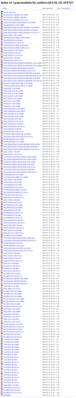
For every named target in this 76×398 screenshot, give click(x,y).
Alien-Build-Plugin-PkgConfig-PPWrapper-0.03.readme (23, 65)
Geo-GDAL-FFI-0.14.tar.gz (13, 306)
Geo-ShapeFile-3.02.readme (13, 205)
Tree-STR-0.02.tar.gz (11, 362)
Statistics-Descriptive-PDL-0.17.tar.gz (18, 250)
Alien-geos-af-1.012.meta (13, 230)
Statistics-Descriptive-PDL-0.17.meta (17, 248)
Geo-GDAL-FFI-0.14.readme (13, 291)
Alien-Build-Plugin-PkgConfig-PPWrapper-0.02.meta (22, 73)
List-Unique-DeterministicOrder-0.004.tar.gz (20, 240)
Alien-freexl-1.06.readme (13, 182)
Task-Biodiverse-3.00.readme (14, 25)
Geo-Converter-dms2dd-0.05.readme (16, 15)
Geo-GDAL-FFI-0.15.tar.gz (13, 337)
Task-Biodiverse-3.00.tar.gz (14, 42)
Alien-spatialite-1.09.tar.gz (14, 222)
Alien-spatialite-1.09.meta (13, 220)
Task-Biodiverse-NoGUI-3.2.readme (16, 177)
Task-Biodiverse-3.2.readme (13, 174)
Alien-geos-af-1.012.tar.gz (13, 233)
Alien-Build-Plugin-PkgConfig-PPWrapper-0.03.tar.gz (23, 80)
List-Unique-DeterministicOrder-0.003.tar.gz (20, 172)
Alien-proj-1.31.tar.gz (12, 321)
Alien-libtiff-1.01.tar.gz (13, 55)
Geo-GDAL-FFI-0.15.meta (12, 334)
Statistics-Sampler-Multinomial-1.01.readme (20, 22)
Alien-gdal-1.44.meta (11, 385)
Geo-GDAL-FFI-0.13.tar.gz (13, 276)
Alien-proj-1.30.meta (11, 268)
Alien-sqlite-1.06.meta (12, 58)
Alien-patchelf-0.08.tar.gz (13, 131)
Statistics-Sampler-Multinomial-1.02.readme (20, 162)
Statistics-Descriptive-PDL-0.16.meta (17, 134)
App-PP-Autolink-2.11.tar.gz (14, 228)
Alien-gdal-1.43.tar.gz (12, 316)
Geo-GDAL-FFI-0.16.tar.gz (13, 392)
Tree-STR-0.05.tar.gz (11, 377)
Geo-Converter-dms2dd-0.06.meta (15, 281)
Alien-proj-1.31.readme (12, 106)
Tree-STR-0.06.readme (11, 352)
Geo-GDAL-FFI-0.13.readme (13, 235)
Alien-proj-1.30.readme (12, 103)
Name (5, 8)
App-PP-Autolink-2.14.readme (14, 301)
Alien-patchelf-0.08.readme (13, 116)
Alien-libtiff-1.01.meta (12, 53)
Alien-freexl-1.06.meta (12, 253)
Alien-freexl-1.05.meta (12, 200)
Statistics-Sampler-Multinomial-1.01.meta (19, 68)
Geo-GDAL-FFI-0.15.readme (13, 293)
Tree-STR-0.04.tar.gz (11, 372)
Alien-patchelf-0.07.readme (13, 113)
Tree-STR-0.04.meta (10, 369)
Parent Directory (10, 12)
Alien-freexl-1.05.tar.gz (13, 202)
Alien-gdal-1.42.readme (12, 88)
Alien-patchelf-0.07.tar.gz (13, 121)
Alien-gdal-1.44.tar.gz (12, 387)
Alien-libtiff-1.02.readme (13, 96)
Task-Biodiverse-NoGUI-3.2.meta (15, 189)
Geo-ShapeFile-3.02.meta (12, 210)
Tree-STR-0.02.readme (11, 342)
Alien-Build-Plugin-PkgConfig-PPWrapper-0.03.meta (22, 78)
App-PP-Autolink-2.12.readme (14, 141)
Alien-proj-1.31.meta (11, 319)
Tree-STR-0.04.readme (11, 347)
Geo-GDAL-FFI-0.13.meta (12, 273)
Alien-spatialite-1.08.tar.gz (14, 126)
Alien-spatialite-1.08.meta (13, 124)
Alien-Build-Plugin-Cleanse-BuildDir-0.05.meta (21, 30)
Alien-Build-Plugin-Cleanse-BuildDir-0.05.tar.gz (21, 32)
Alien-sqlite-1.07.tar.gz (13, 154)
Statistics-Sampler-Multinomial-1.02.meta (19, 164)
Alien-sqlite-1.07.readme (13, 98)
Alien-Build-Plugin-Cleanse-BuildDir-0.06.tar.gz (21, 149)
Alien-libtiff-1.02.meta (12, 258)
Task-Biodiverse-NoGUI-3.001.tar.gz (16, 47)
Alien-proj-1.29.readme (12, 101)
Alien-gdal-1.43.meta (11, 314)
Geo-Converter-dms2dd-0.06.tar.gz (16, 283)
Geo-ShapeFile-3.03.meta (12, 215)
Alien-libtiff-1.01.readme (13, 50)
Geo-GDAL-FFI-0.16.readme (13, 296)
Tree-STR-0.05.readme (11, 349)
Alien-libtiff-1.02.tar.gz (13, 260)
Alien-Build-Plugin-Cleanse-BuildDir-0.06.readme (21, 144)
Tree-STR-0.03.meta (10, 364)
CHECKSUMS (7, 395)
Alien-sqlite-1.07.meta (12, 151)
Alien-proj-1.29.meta (11, 263)
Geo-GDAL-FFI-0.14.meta (12, 304)
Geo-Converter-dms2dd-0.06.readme (16, 278)
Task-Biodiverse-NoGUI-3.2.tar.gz (16, 192)
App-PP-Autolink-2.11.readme (14, 139)
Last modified (47, 8)
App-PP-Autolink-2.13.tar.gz (14, 326)
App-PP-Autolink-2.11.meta (13, 225)
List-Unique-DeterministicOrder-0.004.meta (19, 238)
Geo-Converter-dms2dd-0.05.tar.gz (16, 20)
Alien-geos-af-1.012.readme (13, 93)
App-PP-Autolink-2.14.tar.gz (14, 331)
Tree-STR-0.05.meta (10, 375)
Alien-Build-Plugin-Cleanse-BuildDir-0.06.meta (21, 146)
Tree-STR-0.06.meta (10, 380)
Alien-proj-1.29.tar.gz (12, 266)
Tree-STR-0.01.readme (11, 339)
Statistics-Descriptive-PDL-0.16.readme (18, 83)
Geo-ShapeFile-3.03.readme (13, 207)
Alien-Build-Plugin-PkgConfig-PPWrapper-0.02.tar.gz (23, 75)
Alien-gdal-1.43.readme (12, 309)
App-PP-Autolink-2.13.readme (14, 298)
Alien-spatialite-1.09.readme (14, 111)
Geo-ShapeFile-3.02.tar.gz (13, 212)
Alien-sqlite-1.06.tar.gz (13, 60)
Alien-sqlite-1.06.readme (13, 35)
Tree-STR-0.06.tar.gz (11, 382)
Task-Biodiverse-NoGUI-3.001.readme (16, 37)
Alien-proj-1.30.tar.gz (12, 271)
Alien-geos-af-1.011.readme (13, 91)
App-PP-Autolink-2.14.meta (13, 329)
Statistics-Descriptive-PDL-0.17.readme (18, 86)
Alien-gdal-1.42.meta (11, 286)
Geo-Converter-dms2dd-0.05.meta (15, 17)
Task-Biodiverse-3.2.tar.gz (13, 187)
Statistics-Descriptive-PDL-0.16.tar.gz (18, 136)
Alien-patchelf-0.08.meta (13, 129)
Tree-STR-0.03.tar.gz (11, 367)
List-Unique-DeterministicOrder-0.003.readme (20, 157)
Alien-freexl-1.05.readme (13, 179)
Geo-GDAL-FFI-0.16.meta (12, 390)
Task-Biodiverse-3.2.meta (13, 184)
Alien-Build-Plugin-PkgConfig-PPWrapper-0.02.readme (23, 63)
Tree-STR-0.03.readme (11, 344)
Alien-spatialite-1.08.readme (14, 108)
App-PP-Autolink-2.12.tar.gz (14, 245)
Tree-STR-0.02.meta (10, 359)
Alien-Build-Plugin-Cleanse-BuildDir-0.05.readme (21, 27)
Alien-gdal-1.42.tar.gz (12, 288)
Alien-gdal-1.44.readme (12, 311)
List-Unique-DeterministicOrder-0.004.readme (20, 159)
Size (58, 8)
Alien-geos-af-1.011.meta (13, 195)
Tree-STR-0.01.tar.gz (11, 357)
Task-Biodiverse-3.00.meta (13, 40)
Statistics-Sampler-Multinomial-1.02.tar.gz (20, 167)
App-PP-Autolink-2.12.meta (13, 243)
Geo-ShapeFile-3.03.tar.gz (13, 217)
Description (66, 8)
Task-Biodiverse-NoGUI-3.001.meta (16, 45)
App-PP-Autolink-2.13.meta (13, 324)
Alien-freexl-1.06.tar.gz (13, 255)
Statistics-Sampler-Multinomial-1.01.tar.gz (20, 70)
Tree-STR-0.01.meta (10, 354)
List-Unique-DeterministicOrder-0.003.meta (19, 169)
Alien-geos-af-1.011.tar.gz (13, 197)
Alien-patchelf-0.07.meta (13, 118)
